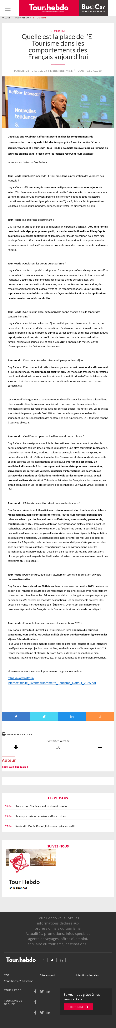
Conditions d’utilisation (18, 981)
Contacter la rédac (58, 741)
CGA (6, 975)
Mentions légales (87, 975)
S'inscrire (76, 1007)
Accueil (6, 17)
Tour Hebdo (22, 17)
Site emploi (47, 975)
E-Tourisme (39, 17)
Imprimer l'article (19, 734)
